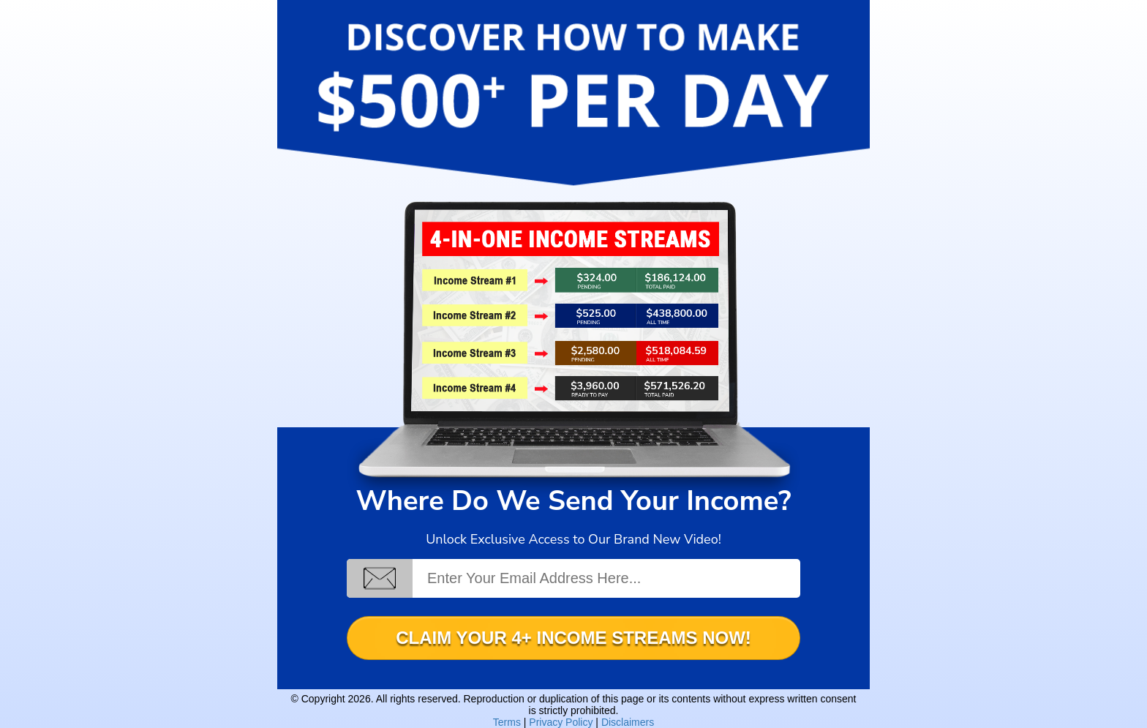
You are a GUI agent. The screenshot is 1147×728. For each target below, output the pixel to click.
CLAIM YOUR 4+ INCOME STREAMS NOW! (573, 638)
